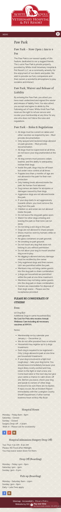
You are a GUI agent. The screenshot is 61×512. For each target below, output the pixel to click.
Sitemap (17, 501)
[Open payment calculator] (44, 505)
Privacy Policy (41, 501)
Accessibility (28, 501)
